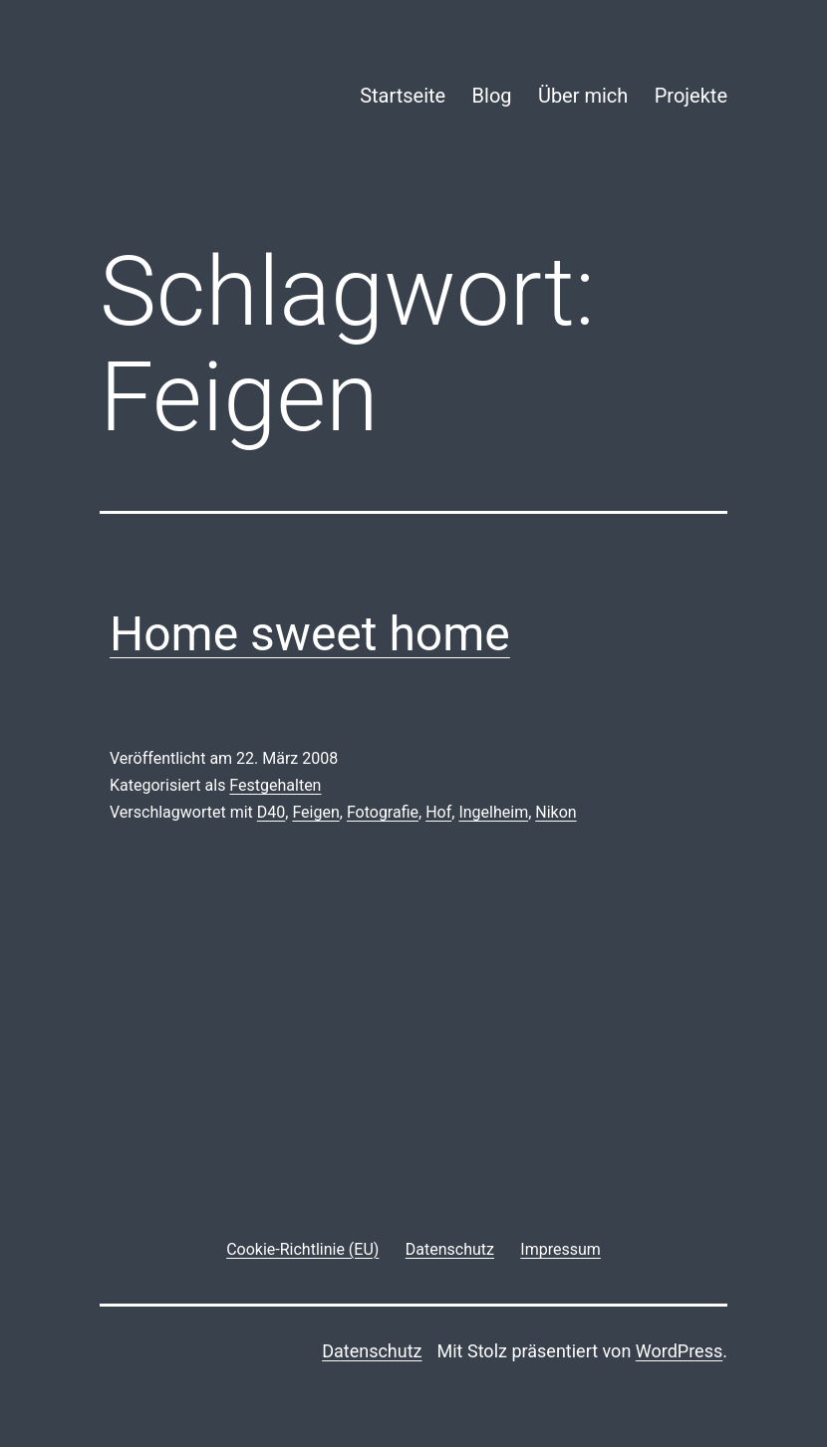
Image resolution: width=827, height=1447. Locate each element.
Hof (438, 812)
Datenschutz (371, 1350)
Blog (492, 96)
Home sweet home (310, 633)
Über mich (583, 96)
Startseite (402, 96)
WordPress (679, 1350)
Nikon (555, 812)
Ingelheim (493, 812)
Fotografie (382, 812)
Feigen (315, 812)
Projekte (691, 96)
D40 (271, 812)
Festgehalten (275, 785)
